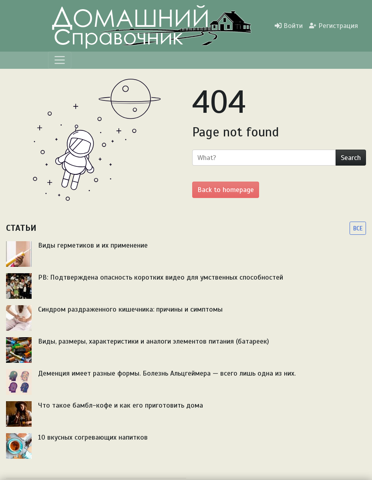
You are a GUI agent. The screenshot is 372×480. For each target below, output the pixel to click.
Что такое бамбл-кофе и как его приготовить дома (120, 405)
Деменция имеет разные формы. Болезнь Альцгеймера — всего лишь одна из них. (167, 373)
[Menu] (59, 60)
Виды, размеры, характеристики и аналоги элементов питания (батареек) (153, 341)
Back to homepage (225, 189)
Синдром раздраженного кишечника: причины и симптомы (130, 309)
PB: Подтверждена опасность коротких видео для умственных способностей (160, 277)
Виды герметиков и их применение (93, 245)
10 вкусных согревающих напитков (93, 437)
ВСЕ (357, 228)
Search (351, 157)
